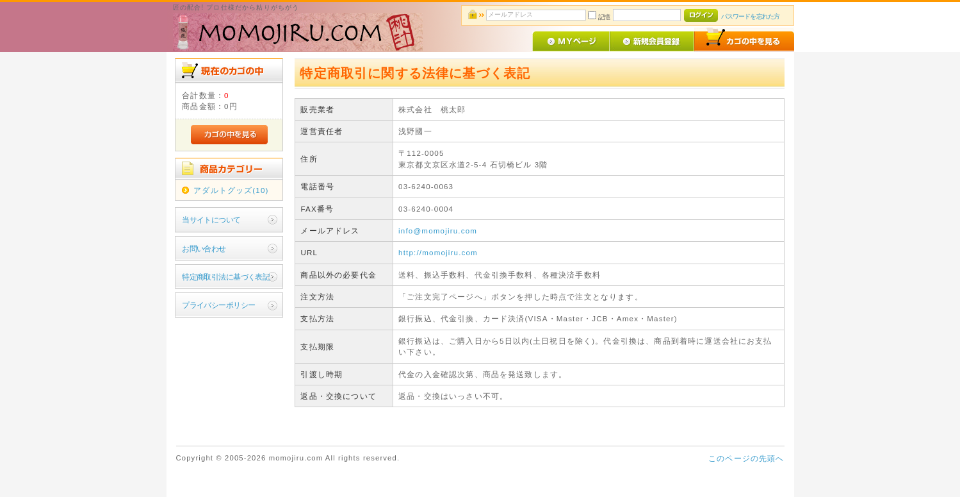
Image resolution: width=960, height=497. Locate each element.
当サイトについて (211, 219)
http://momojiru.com (438, 252)
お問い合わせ (204, 248)
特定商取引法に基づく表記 (226, 277)
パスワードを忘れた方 (750, 16)
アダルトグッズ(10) (230, 190)
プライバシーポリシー (218, 305)
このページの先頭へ (746, 458)
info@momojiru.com (437, 230)
